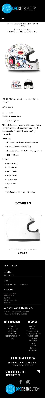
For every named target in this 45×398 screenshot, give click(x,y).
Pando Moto (33, 336)
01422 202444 (9, 276)
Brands (21, 29)
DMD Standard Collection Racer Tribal (24, 32)
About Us (12, 326)
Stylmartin (33, 350)
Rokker (33, 329)
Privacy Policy (12, 329)
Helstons (33, 338)
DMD (29, 29)
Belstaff (33, 326)
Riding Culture (33, 331)
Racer (32, 348)
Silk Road (33, 341)
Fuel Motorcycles (33, 334)
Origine (33, 346)
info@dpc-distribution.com (16, 284)
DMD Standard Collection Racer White (22, 250)
